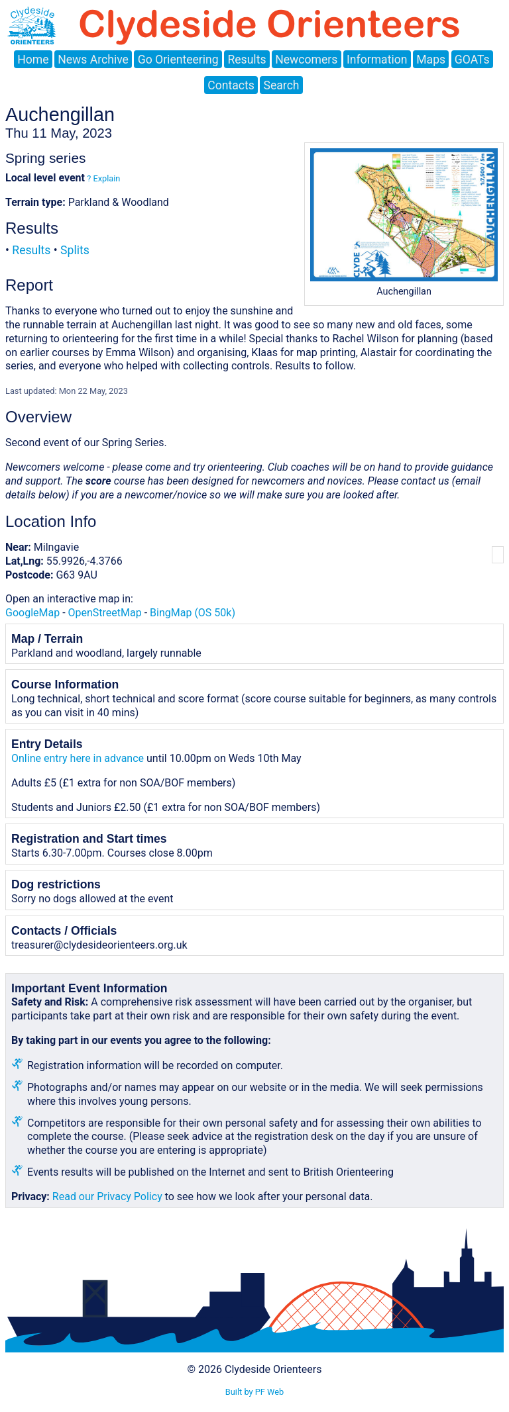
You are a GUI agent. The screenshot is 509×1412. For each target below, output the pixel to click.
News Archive (93, 59)
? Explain (102, 178)
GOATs (472, 59)
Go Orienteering (178, 59)
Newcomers (306, 59)
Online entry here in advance (77, 758)
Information (377, 59)
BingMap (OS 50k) (192, 612)
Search (282, 85)
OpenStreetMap (105, 612)
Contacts (230, 85)
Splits (74, 250)
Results (246, 59)
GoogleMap (32, 612)
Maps (430, 59)
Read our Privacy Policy (107, 1196)
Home (32, 59)
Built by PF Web (254, 1392)
